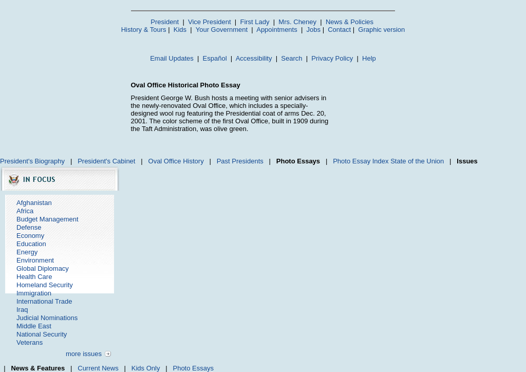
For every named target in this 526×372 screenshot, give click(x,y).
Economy (30, 235)
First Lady (254, 22)
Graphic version (381, 29)
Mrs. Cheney (297, 22)
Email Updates (172, 58)
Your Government (222, 29)
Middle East (33, 326)
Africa (24, 211)
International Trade (44, 301)
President (165, 22)
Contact (339, 29)
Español (215, 58)
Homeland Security (44, 285)
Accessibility (254, 58)
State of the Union (417, 161)
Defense (28, 227)
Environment (35, 260)
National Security (41, 334)
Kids (180, 29)
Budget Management (47, 219)
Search (291, 58)
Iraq (22, 309)
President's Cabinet (106, 161)
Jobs (314, 29)
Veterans (29, 342)
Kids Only (146, 368)
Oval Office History (176, 161)
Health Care (34, 277)
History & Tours (143, 29)
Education (31, 244)
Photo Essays (193, 368)
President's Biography (32, 161)
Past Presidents (240, 161)
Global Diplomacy (42, 268)
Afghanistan (34, 203)
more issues (84, 354)
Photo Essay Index (360, 161)
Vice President (209, 22)
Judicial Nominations (47, 318)
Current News (98, 368)
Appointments (276, 29)
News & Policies (349, 22)
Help (369, 58)
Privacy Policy (332, 58)
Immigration (33, 293)
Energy (26, 252)
